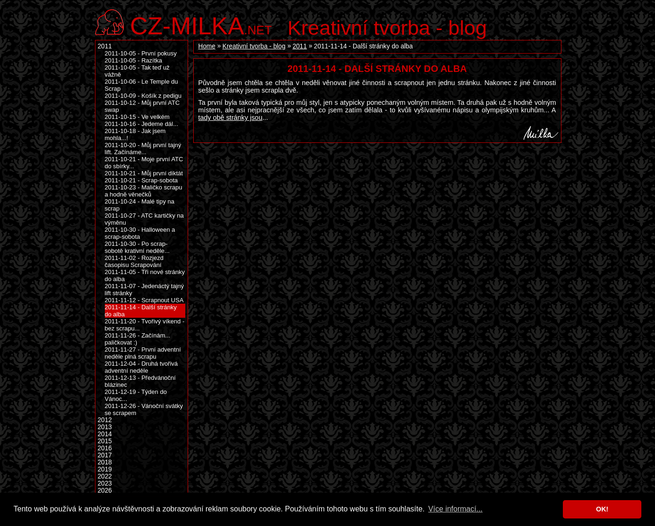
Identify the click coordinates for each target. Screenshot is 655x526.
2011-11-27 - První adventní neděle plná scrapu (143, 353)
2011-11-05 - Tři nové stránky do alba (145, 275)
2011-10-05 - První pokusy (141, 53)
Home (207, 46)
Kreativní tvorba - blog (387, 27)
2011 (299, 46)
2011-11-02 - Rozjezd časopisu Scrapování (134, 261)
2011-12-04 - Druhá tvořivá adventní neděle (141, 367)
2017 (105, 455)
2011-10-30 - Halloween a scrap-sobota (140, 233)
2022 (105, 476)
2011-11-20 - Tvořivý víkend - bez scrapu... (145, 325)
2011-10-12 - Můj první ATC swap (142, 106)
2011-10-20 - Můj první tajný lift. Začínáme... (143, 148)
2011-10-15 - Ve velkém (137, 116)
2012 (105, 420)
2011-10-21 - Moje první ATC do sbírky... (144, 163)
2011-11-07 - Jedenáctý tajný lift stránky (144, 290)
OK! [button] (602, 509)
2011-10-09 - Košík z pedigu (143, 95)
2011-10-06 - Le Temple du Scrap (141, 85)
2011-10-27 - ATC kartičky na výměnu (144, 219)
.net (201, 24)
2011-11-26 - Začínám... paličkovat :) (138, 339)
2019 (105, 469)
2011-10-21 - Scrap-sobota (141, 180)
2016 (105, 448)
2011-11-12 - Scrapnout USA (144, 300)
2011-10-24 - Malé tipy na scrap (139, 205)
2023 (105, 483)
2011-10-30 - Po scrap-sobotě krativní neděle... (137, 247)
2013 (105, 427)
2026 (105, 490)
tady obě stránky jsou (230, 117)
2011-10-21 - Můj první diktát (144, 173)
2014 (105, 434)
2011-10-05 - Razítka (133, 60)
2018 (105, 462)
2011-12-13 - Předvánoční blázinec (140, 381)
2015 (105, 441)
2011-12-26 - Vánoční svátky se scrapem (144, 409)
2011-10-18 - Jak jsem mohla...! (135, 134)
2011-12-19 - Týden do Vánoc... (136, 395)
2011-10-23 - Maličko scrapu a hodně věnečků (143, 191)
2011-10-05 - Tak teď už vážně (137, 71)
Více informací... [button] (455, 509)
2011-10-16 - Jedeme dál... (141, 123)
